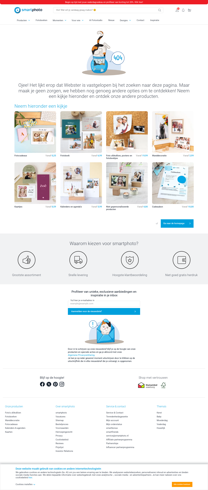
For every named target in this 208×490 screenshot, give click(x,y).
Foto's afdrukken (13, 412)
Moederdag (162, 420)
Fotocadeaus (11, 424)
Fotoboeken (41, 20)
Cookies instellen (25, 484)
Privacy (59, 435)
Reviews (60, 443)
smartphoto (61, 412)
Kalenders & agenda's (15, 428)
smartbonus (112, 428)
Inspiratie (154, 20)
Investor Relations (64, 451)
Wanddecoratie (12, 420)
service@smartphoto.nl (117, 435)
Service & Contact (114, 412)
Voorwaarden (62, 428)
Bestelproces (62, 424)
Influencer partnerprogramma (120, 447)
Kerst (159, 412)
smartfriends (112, 432)
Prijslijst (60, 447)
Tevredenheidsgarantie (117, 416)
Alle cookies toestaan (182, 484)
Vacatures (60, 416)
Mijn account (112, 420)
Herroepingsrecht (64, 432)
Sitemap (60, 420)
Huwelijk (161, 428)
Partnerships (112, 443)
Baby (159, 416)
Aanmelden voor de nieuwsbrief (86, 311)
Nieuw (111, 20)
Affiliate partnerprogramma (119, 439)
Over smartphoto (65, 406)
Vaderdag (161, 424)
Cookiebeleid (62, 439)
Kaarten (8, 432)
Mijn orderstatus (114, 424)
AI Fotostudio (95, 20)
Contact (140, 20)
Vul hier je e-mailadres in (82, 300)
